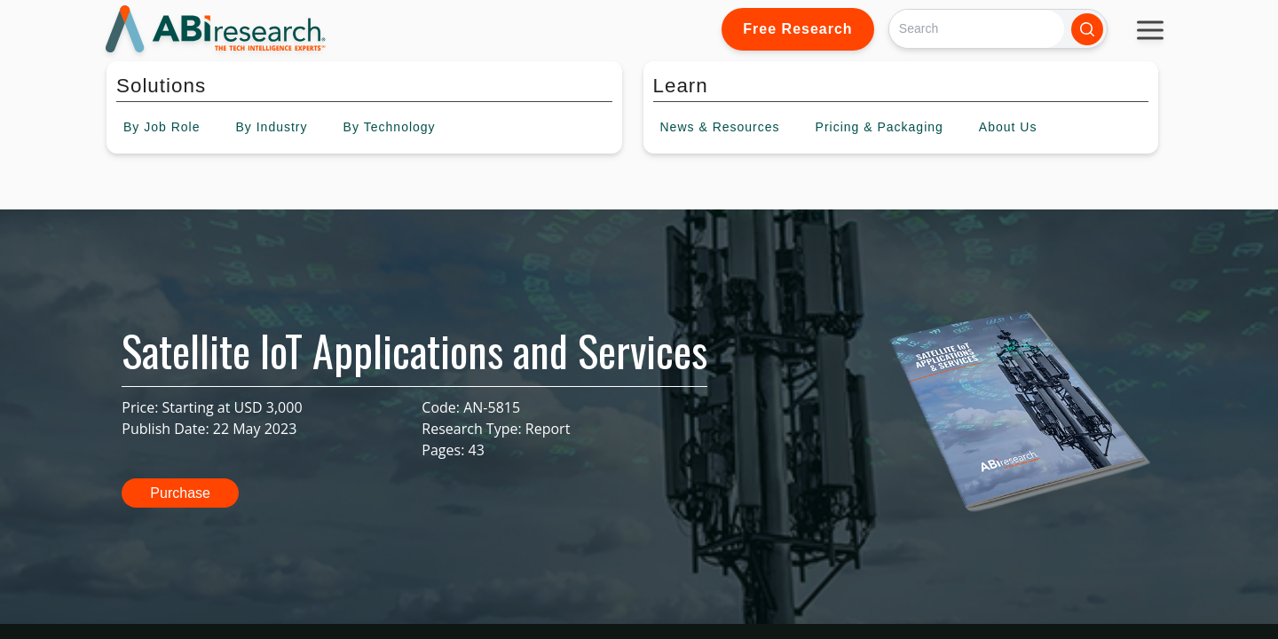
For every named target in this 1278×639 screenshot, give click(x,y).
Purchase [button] (180, 493)
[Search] (976, 29)
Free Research (797, 28)
